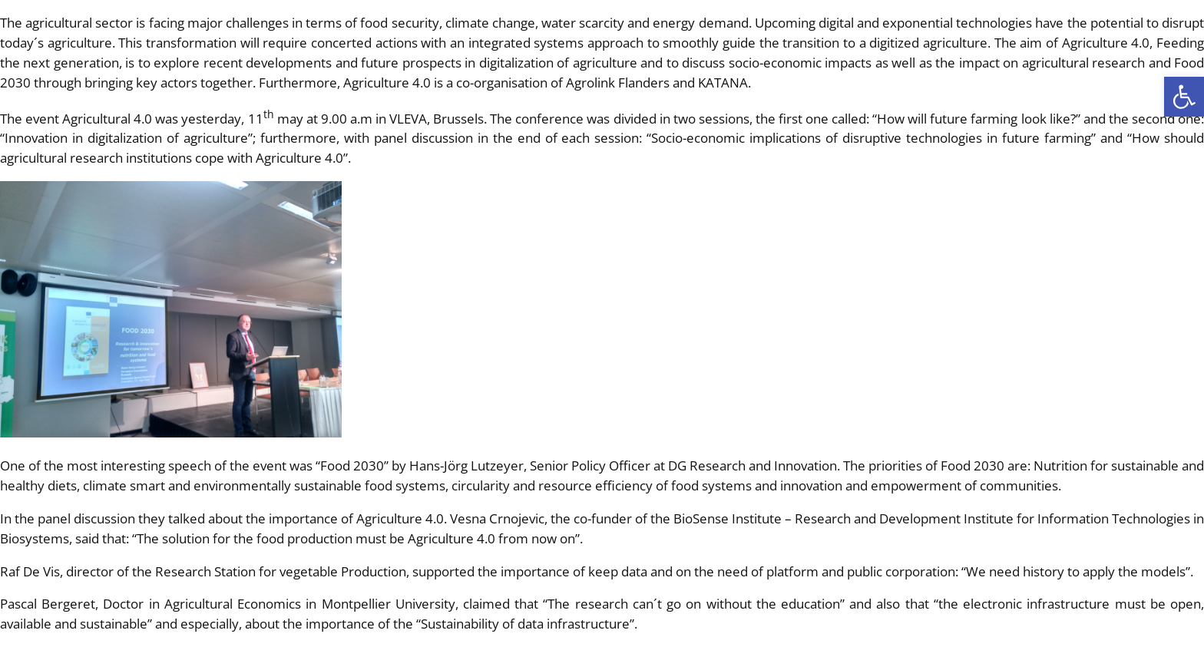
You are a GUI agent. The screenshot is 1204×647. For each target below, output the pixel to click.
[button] (1184, 97)
